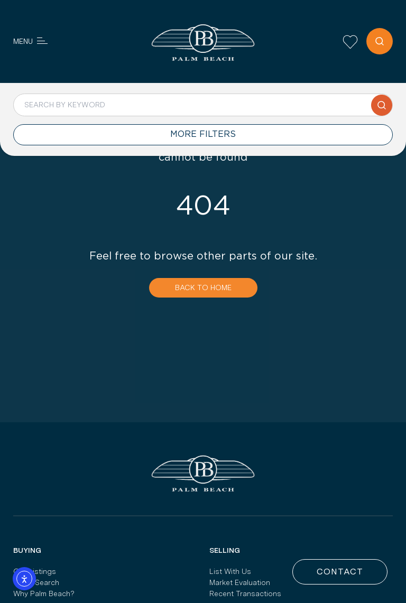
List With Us (230, 571)
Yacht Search (36, 582)
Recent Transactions (245, 593)
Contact (340, 572)
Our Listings (34, 571)
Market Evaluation (239, 582)
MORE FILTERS (203, 134)
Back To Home (203, 287)
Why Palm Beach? (44, 593)
